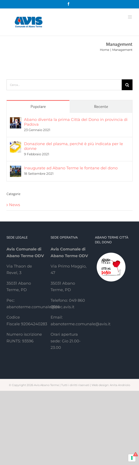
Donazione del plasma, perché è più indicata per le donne (73, 146)
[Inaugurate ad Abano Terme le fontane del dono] (15, 169)
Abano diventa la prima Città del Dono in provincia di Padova (76, 122)
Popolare (38, 107)
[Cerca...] (64, 84)
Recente (101, 107)
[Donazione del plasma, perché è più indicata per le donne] (15, 144)
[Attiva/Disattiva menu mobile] (130, 17)
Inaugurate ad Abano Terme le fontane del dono (71, 168)
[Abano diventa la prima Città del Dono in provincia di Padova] (15, 120)
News (14, 204)
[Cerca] (127, 84)
